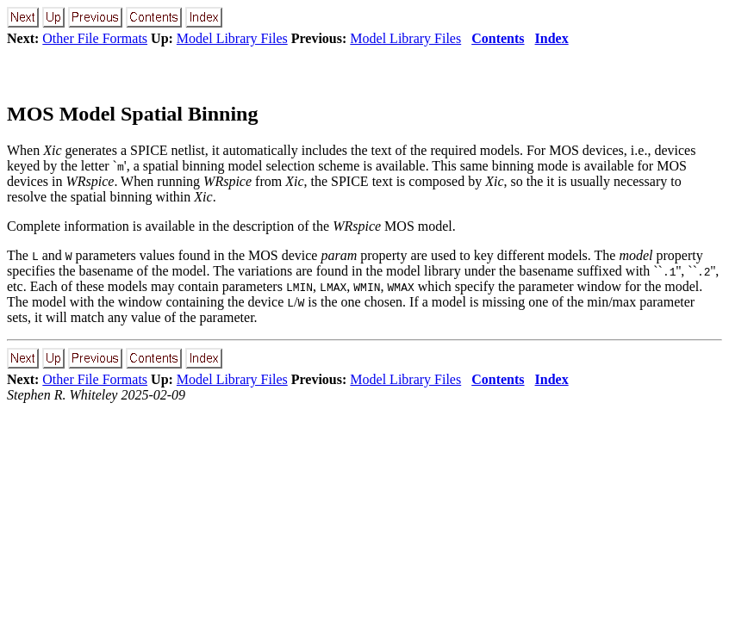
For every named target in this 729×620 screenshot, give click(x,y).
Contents (497, 38)
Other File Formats (94, 38)
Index (552, 38)
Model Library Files (232, 38)
